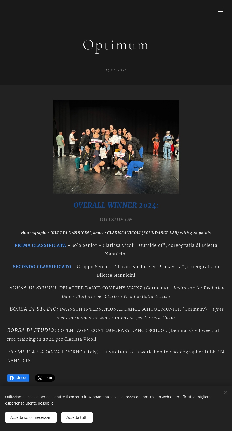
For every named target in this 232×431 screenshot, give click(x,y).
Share (18, 378)
